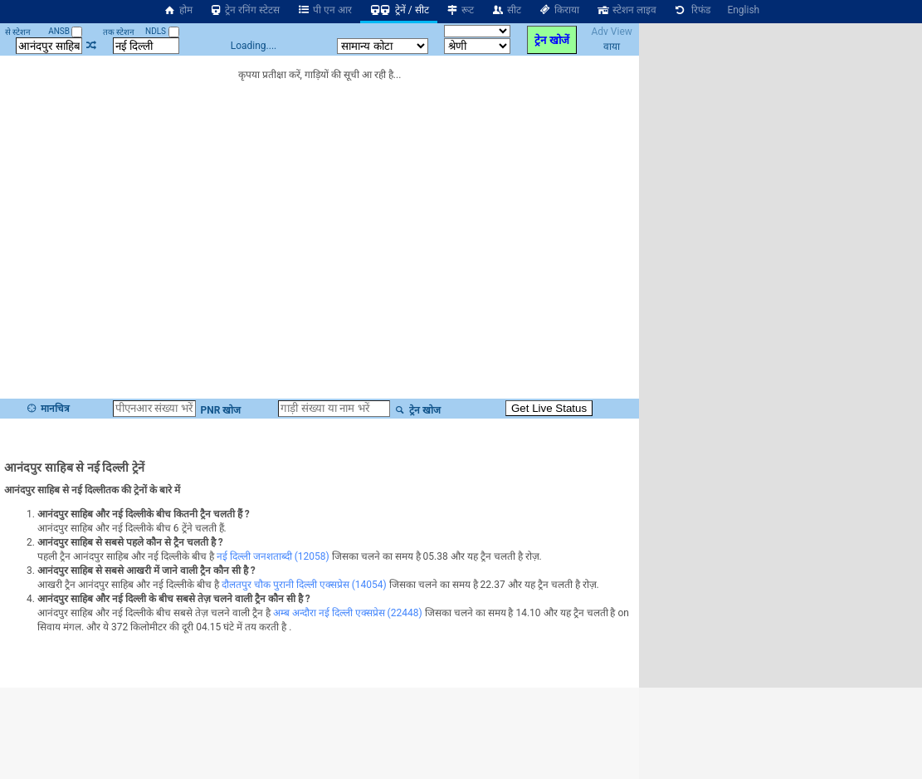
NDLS (162, 31)
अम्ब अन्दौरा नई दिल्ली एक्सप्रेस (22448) (347, 613)
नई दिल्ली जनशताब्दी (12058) (273, 556)
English (743, 10)
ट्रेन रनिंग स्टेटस (245, 10)
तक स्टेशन (118, 32)
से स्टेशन (18, 32)
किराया (558, 10)
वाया (611, 46)
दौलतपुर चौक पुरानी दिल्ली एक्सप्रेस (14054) (304, 584)
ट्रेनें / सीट (398, 10)
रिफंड (692, 10)
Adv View (611, 31)
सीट (505, 10)
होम (178, 10)
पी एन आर (324, 10)
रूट (460, 10)
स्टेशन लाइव (626, 10)
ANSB (65, 31)
